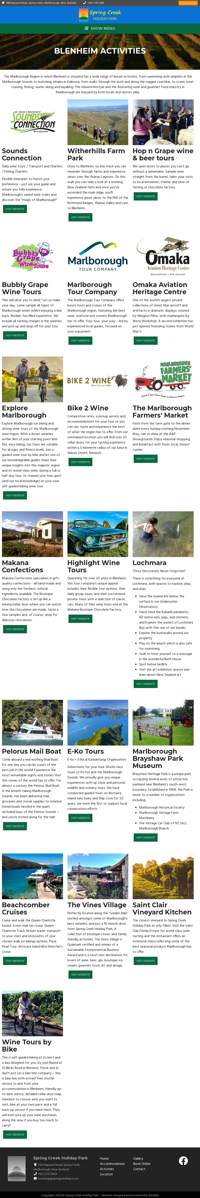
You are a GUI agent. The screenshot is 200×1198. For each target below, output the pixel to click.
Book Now (188, 3)
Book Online (141, 1164)
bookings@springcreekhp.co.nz (58, 1178)
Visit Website (15, 209)
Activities (107, 1169)
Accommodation (112, 1164)
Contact (139, 1169)
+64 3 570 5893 (96, 3)
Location (106, 1174)
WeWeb (153, 1195)
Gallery (138, 1158)
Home (104, 1158)
